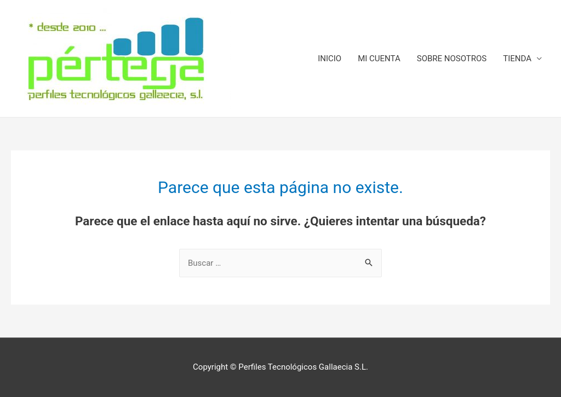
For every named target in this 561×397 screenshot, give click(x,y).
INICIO (329, 58)
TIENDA (517, 58)
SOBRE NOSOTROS (452, 58)
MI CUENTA (379, 58)
